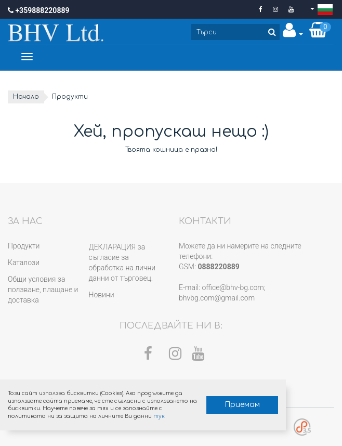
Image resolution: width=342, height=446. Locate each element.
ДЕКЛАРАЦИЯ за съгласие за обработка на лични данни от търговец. (122, 262)
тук (159, 416)
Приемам (242, 405)
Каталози (24, 262)
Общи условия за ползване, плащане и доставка (43, 289)
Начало (26, 96)
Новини (101, 295)
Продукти (24, 246)
